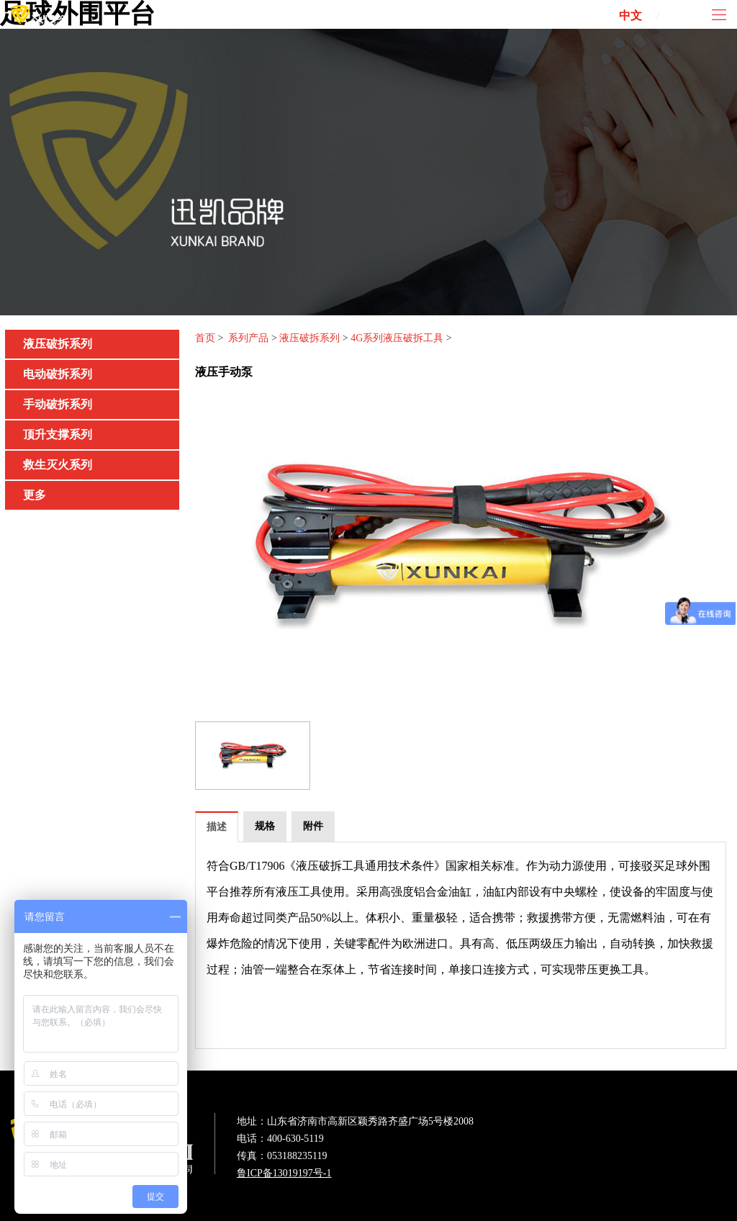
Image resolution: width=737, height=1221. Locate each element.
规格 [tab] (265, 826)
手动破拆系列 (57, 404)
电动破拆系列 (57, 374)
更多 (34, 495)
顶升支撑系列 (57, 434)
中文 (630, 15)
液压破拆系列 (57, 344)
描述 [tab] (217, 826)
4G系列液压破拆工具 (397, 338)
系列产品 (248, 338)
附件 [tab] (313, 826)
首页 (205, 338)
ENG (688, 15)
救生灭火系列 (57, 465)
